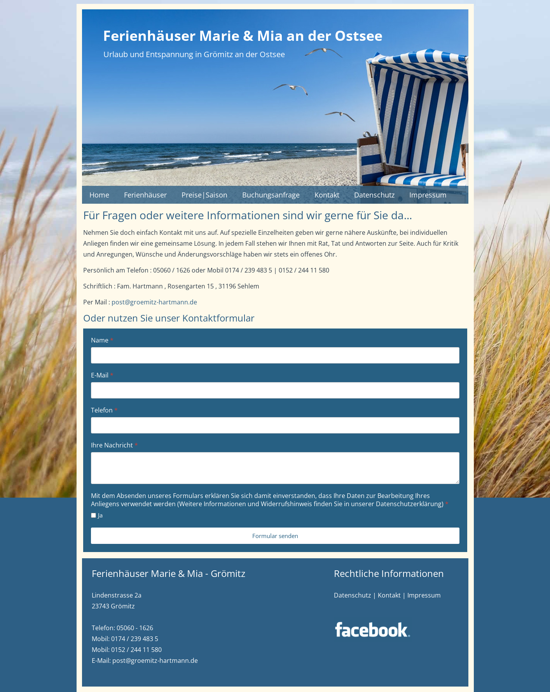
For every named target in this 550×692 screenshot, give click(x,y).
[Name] (275, 355)
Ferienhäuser (145, 194)
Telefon (104, 410)
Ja (100, 515)
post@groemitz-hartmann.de (154, 302)
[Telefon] (275, 425)
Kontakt (326, 194)
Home (99, 194)
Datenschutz (374, 194)
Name (102, 340)
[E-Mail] (275, 390)
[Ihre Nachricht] (275, 468)
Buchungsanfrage (271, 194)
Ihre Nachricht (114, 445)
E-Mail (102, 375)
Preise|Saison (204, 194)
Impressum (428, 194)
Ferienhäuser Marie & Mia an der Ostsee (242, 35)
